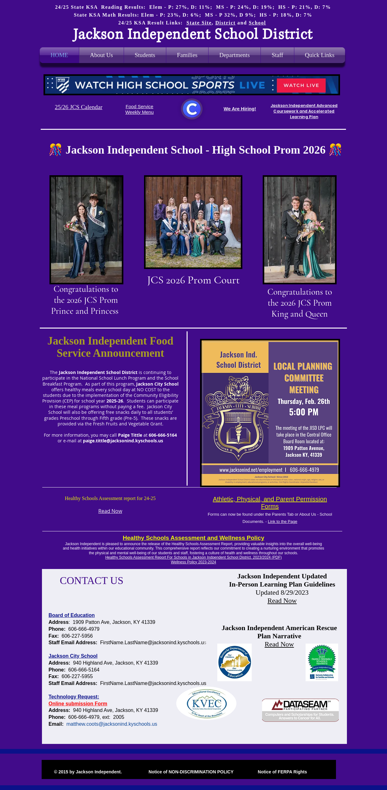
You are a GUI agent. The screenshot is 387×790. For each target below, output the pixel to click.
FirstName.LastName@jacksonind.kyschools (150, 642)
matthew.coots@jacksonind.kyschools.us (111, 724)
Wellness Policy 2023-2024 (193, 562)
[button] (235, 55)
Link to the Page (282, 521)
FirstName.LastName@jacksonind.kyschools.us (153, 683)
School (257, 22)
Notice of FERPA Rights (281, 771)
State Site (199, 22)
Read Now (282, 600)
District (225, 22)
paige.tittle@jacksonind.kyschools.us (123, 441)
